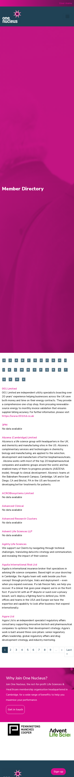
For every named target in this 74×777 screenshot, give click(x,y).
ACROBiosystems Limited (18, 493)
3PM (4, 425)
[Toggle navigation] (67, 16)
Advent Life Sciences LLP (17, 531)
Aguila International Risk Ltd (19, 564)
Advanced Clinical (13, 506)
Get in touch (15, 709)
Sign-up (58, 771)
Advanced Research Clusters (19, 518)
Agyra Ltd (8, 616)
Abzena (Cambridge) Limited (19, 437)
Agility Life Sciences (14, 544)
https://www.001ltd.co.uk (18, 416)
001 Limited (9, 388)
